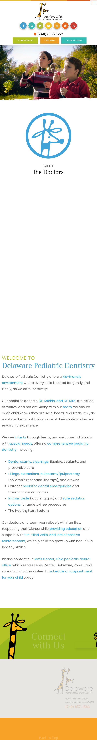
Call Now (50, 40)
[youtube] (48, 25)
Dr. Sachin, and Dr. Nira (57, 401)
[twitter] (40, 25)
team (67, 407)
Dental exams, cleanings (28, 461)
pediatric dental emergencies (47, 486)
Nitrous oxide (18, 498)
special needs (20, 443)
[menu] (93, 3)
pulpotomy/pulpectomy (60, 474)
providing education (66, 528)
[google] (31, 25)
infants (20, 437)
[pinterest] (65, 25)
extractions (29, 474)
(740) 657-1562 (48, 34)
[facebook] (23, 25)
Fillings (13, 474)
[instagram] (73, 25)
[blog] (57, 25)
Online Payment (74, 40)
